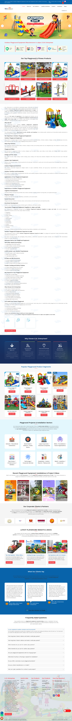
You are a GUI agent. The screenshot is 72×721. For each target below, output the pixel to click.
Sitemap (22, 686)
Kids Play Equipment (11, 411)
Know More (8, 714)
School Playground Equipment (28, 388)
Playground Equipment (33, 685)
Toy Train (44, 693)
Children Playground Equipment (28, 412)
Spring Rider (33, 693)
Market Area (23, 687)
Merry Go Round (34, 689)
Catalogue (67, 708)
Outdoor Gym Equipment (45, 681)
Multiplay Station (34, 687)
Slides (32, 682)
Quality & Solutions (45, 6)
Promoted (58, 719)
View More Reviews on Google (36, 610)
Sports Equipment (46, 683)
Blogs (65, 6)
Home (23, 6)
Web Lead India (64, 719)
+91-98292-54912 (58, 681)
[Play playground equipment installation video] (10, 490)
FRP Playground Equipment (60, 411)
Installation (59, 6)
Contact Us (64, 10)
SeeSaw (33, 691)
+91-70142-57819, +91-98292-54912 (55, 2)
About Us (29, 6)
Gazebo (43, 691)
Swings (43, 685)
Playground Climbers (46, 689)
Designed (53, 719)
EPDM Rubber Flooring (46, 687)
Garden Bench (34, 694)
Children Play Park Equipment (60, 387)
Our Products (36, 6)
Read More (12, 391)
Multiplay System (34, 680)
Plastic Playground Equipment (44, 388)
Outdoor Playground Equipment (12, 388)
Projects (53, 6)
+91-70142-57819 (58, 680)
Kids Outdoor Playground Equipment (44, 412)
